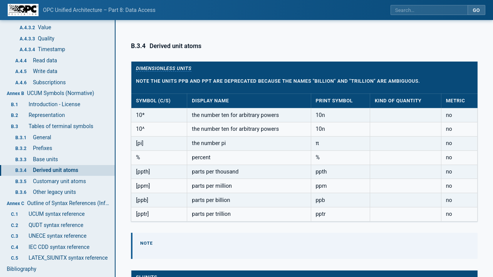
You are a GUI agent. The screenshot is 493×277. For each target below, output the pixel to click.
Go (476, 10)
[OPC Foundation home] (23, 10)
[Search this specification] (429, 10)
